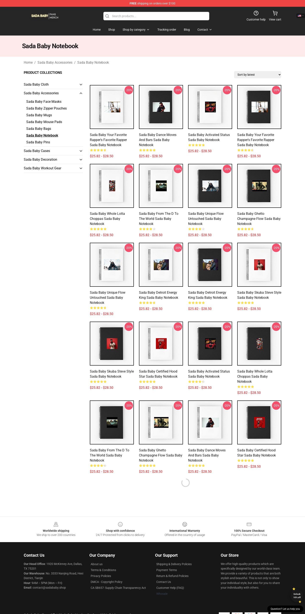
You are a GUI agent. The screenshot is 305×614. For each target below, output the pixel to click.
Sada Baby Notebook (93, 62)
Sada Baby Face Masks (43, 102)
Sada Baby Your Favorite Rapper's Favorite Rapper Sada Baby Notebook (108, 140)
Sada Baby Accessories (54, 62)
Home (28, 62)
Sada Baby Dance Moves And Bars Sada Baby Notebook (157, 140)
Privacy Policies (101, 576)
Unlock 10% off (297, 596)
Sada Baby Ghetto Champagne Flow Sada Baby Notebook (259, 219)
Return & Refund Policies (172, 576)
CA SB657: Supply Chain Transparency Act (118, 587)
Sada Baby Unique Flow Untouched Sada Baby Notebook (206, 219)
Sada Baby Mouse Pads (44, 122)
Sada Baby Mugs (39, 115)
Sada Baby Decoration (40, 160)
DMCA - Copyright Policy (106, 582)
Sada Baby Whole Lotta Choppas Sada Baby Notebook (107, 219)
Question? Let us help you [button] (285, 608)
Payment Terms (166, 570)
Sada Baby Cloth (36, 84)
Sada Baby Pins (38, 142)
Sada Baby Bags (38, 129)
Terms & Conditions (103, 570)
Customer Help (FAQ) (170, 587)
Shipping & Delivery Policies (174, 564)
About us (97, 564)
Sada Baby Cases (37, 151)
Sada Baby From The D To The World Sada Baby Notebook (158, 219)
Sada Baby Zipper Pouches (46, 108)
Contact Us (163, 582)
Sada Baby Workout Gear (42, 168)
